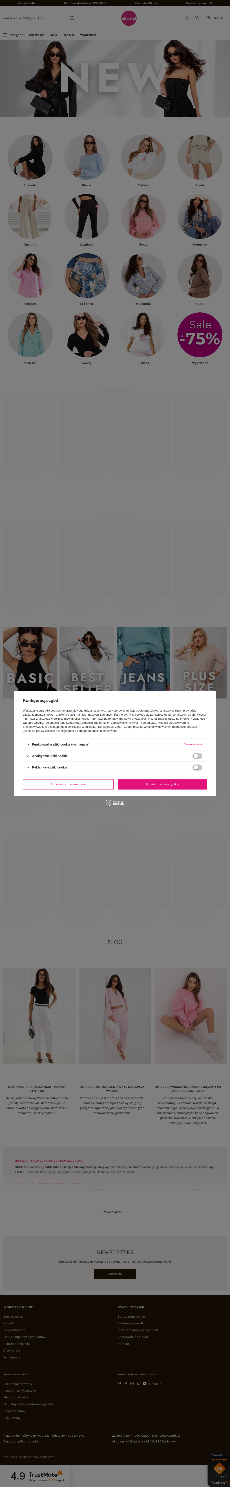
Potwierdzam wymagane (68, 784)
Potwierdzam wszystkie (162, 784)
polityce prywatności (67, 718)
